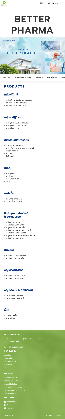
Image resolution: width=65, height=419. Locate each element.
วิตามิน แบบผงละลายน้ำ (15, 298)
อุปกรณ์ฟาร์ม (8, 365)
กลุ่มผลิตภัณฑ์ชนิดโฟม (15, 225)
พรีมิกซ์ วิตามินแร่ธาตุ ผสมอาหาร (19, 100)
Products (39, 77)
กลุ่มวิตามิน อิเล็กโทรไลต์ (18, 290)
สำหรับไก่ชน (10, 318)
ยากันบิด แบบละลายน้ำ (15, 258)
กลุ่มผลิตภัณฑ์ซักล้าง (14, 238)
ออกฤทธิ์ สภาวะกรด (14, 199)
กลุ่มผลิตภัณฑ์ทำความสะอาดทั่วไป (19, 230)
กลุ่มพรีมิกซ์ (11, 94)
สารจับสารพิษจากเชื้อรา (15, 145)
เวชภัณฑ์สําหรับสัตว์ (10, 384)
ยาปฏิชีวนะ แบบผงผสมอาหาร (17, 123)
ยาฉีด (7, 168)
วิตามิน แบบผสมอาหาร (15, 295)
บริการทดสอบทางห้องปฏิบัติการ (14, 390)
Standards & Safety (22, 77)
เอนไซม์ (9, 153)
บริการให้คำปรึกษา (10, 394)
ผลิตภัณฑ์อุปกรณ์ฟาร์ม (12, 381)
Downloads (52, 77)
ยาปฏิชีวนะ (10, 173)
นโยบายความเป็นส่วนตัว (10, 415)
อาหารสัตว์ (7, 355)
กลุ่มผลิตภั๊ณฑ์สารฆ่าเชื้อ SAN (17, 227)
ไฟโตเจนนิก (10, 156)
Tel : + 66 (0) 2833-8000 (13, 347)
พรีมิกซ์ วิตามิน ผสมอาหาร (16, 103)
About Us (6, 77)
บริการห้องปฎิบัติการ (11, 361)
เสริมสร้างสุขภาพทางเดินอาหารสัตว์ (20, 148)
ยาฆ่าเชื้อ (9, 193)
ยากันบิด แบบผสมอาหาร (15, 275)
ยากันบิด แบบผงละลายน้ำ (16, 278)
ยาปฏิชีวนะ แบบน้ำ (13, 128)
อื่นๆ (8, 181)
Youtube (9, 408)
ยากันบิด (9, 250)
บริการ (6, 368)
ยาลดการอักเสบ (12, 179)
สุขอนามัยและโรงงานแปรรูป (13, 387)
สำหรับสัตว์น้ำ (11, 315)
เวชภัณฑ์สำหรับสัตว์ (10, 358)
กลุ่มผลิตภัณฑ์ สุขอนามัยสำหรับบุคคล (20, 235)
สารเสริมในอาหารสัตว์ (16, 140)
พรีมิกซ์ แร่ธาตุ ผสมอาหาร (16, 105)
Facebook (9, 402)
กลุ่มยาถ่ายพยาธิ (13, 270)
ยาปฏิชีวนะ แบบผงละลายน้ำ (16, 125)
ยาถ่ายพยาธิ (11, 176)
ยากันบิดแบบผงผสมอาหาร (16, 255)
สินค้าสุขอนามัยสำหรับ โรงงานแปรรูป (16, 215)
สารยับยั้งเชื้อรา (12, 151)
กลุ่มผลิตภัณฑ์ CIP (13, 222)
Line (7, 405)
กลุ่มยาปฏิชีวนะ (13, 117)
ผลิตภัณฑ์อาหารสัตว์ (11, 378)
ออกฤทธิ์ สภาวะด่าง (14, 201)
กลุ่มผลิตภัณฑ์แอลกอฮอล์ (16, 233)
